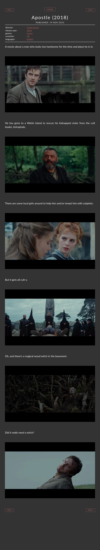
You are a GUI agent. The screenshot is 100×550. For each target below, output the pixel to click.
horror (29, 33)
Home (50, 9)
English (30, 39)
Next (90, 10)
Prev (9, 10)
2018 (29, 30)
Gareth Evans (33, 27)
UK (28, 36)
